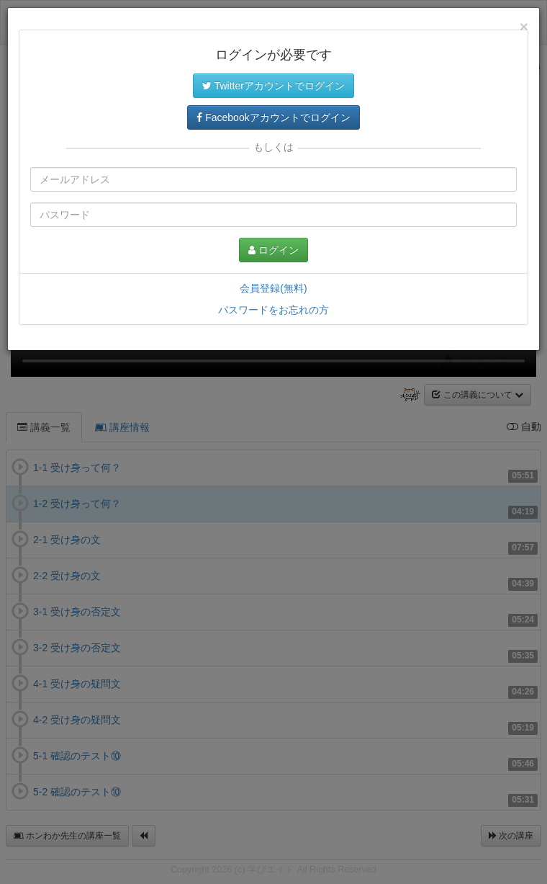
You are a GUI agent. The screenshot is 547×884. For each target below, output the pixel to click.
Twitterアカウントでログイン (273, 85)
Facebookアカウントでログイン (273, 117)
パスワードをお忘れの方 (273, 310)
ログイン (273, 250)
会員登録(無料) (273, 288)
